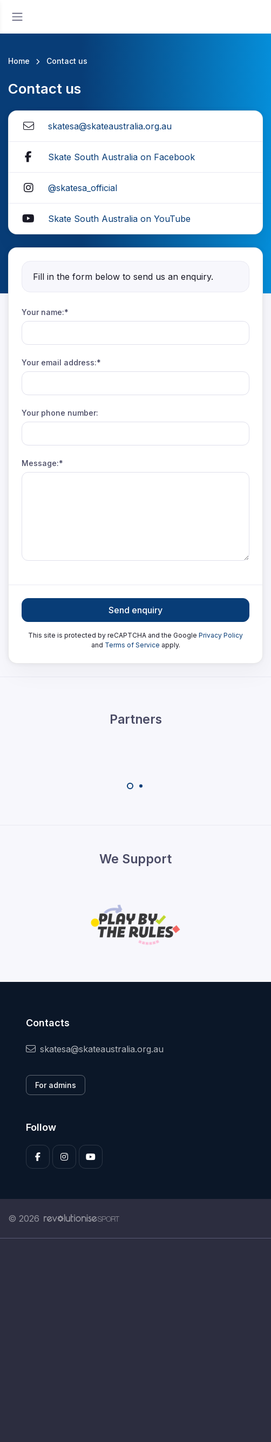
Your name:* (45, 312)
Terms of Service (132, 645)
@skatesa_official (82, 187)
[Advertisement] (135, 1340)
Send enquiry (135, 610)
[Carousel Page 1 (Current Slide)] (130, 786)
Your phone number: (60, 412)
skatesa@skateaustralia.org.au (110, 126)
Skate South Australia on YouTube (119, 218)
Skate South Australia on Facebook (121, 157)
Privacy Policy (221, 635)
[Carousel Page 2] (141, 786)
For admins (55, 1085)
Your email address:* (61, 362)
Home (19, 60)
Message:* (42, 463)
